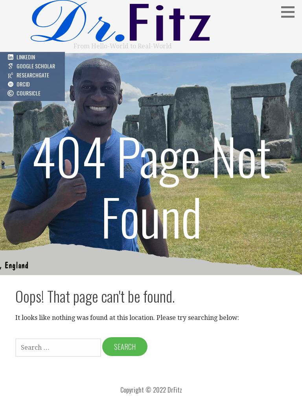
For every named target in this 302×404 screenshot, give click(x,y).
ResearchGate (33, 75)
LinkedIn (26, 57)
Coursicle (29, 93)
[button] (290, 12)
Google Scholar (36, 66)
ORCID (23, 84)
